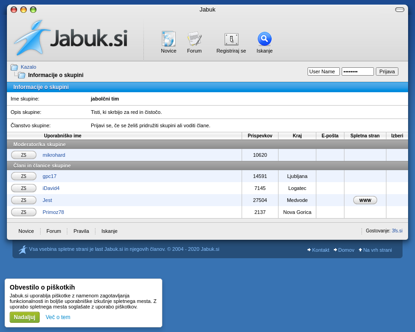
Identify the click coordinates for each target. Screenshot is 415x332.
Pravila (81, 231)
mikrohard (54, 155)
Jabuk (208, 9)
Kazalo (28, 67)
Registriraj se (231, 50)
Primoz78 (53, 212)
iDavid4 (51, 188)
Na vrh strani (375, 250)
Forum (194, 50)
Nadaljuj (25, 317)
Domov (344, 250)
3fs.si (397, 230)
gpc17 (50, 176)
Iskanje (265, 50)
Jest (47, 200)
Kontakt (318, 250)
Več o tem (58, 317)
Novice (169, 50)
